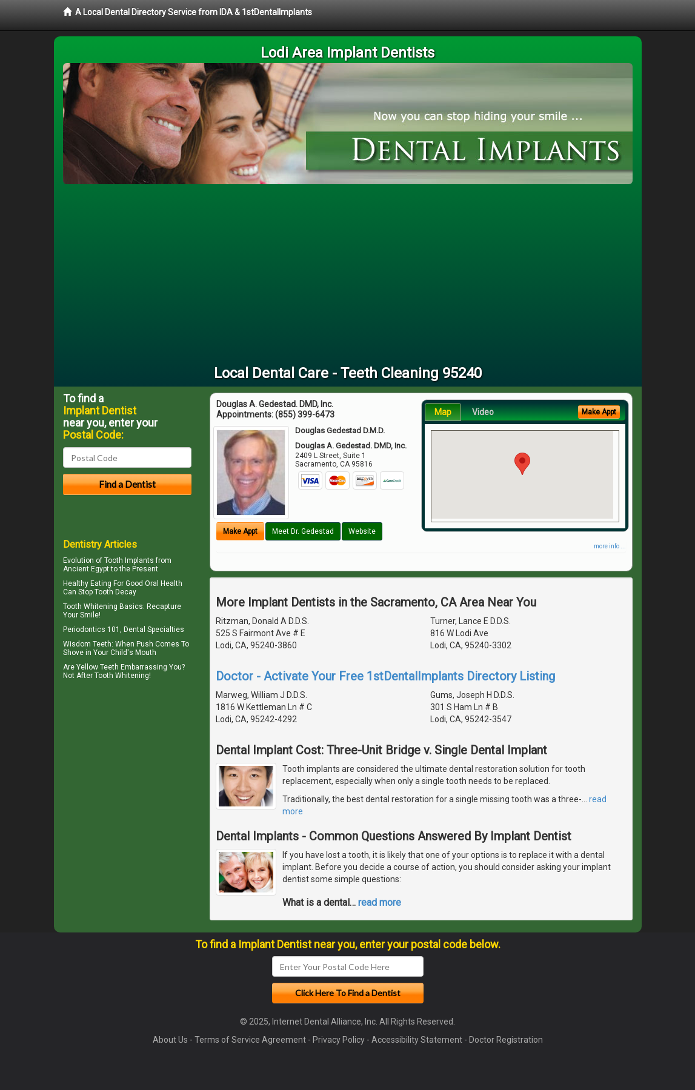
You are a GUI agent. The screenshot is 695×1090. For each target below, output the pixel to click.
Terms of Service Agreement (250, 1040)
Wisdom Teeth (87, 644)
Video (483, 412)
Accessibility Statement (416, 1040)
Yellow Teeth (97, 667)
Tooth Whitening (90, 606)
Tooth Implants (129, 560)
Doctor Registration (506, 1040)
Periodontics (84, 629)
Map (442, 412)
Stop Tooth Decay (107, 592)
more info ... (610, 546)
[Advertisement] (348, 275)
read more (379, 902)
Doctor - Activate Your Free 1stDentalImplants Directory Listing (385, 676)
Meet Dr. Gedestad (303, 531)
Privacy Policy (339, 1040)
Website (362, 531)
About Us (170, 1040)
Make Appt (240, 531)
